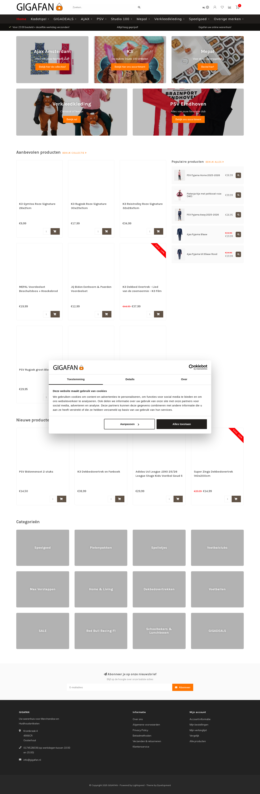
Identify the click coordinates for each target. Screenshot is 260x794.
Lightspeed (138, 785)
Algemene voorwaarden (146, 724)
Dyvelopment (164, 785)
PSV (100, 19)
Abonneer (182, 687)
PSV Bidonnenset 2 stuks (36, 471)
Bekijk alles (215, 162)
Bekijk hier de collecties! (52, 66)
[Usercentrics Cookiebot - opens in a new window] (191, 367)
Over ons (138, 719)
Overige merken (227, 19)
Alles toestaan (182, 424)
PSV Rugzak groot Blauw (35, 369)
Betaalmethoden (142, 735)
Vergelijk (194, 735)
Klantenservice (141, 746)
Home (21, 19)
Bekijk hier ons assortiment (130, 66)
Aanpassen (129, 424)
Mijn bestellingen (199, 724)
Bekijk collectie (74, 153)
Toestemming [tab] (76, 379)
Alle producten (198, 741)
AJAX (85, 19)
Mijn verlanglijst (198, 730)
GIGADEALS (64, 19)
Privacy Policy (140, 730)
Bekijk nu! (72, 119)
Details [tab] (130, 379)
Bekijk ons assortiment (188, 119)
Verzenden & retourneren (147, 741)
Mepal (142, 19)
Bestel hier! (207, 66)
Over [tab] (184, 379)
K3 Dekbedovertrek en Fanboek (98, 471)
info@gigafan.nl (32, 759)
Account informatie (200, 719)
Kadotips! (38, 19)
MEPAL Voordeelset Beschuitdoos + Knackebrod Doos (38, 291)
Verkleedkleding (168, 19)
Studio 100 (120, 19)
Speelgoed (198, 19)
